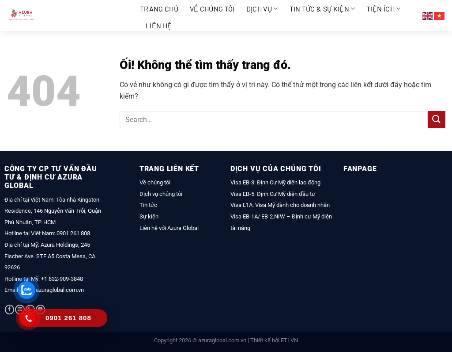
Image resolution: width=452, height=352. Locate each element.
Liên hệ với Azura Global (169, 228)
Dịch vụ (262, 8)
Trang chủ (159, 8)
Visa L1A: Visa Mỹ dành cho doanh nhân (280, 205)
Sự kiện (148, 216)
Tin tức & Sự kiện (322, 8)
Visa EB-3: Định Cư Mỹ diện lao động (275, 182)
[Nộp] (436, 119)
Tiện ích (383, 8)
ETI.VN (289, 340)
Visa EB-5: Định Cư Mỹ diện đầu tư (272, 194)
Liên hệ (159, 25)
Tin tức (148, 205)
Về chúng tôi (212, 8)
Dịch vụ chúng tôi (160, 194)
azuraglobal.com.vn (222, 340)
